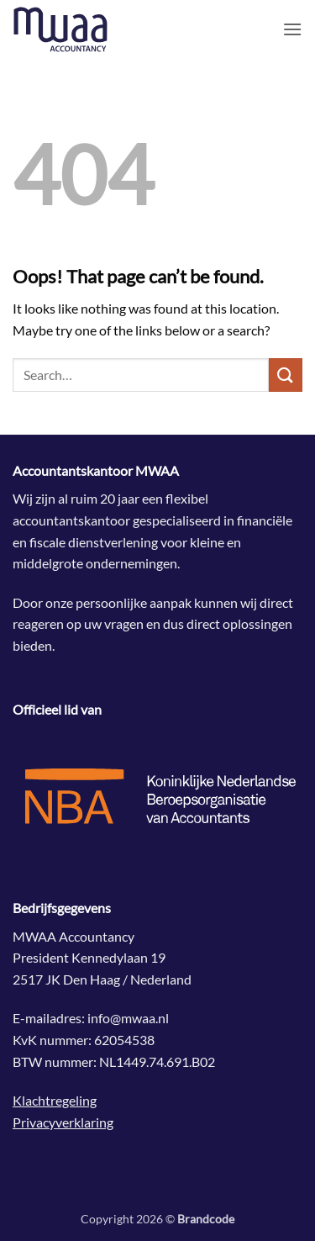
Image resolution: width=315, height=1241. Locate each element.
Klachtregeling (55, 1100)
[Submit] (285, 374)
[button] (292, 29)
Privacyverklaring (63, 1122)
